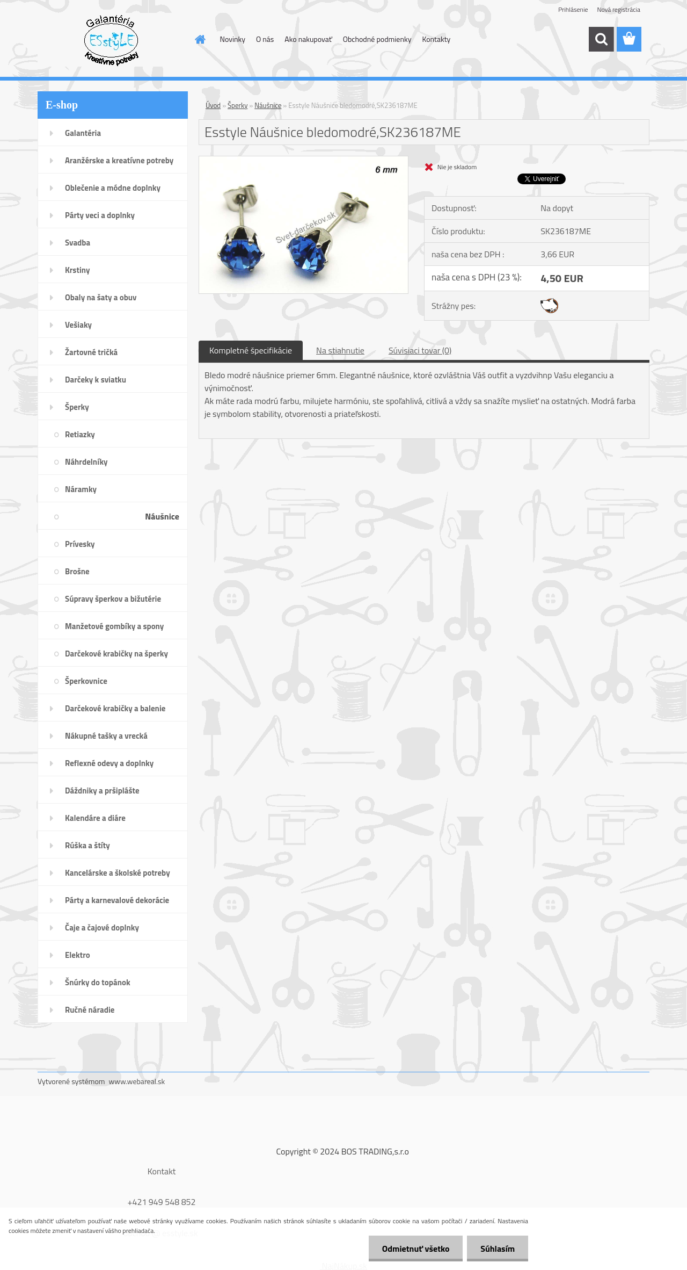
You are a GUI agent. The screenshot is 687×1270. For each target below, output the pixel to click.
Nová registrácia (618, 9)
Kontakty (436, 39)
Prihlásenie (573, 9)
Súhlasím (497, 1248)
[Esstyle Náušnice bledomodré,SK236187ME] (303, 160)
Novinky (232, 39)
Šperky (237, 105)
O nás (265, 39)
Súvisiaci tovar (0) (420, 350)
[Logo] (111, 40)
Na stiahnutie (340, 350)
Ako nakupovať (308, 39)
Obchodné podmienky (377, 39)
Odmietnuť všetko (415, 1248)
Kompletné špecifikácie (250, 350)
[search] (601, 39)
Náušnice (267, 105)
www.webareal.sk (137, 1081)
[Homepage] (199, 39)
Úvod (213, 105)
